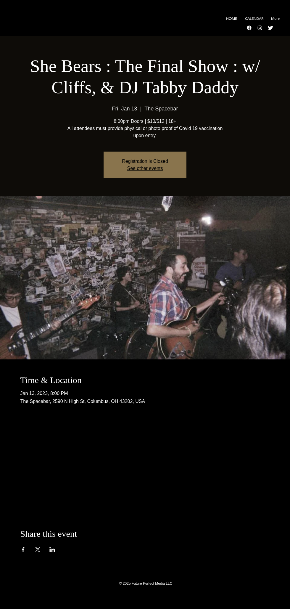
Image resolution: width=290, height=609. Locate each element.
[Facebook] (249, 28)
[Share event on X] (38, 549)
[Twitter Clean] (270, 28)
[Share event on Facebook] (23, 549)
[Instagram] (260, 28)
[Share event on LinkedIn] (52, 549)
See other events (145, 168)
